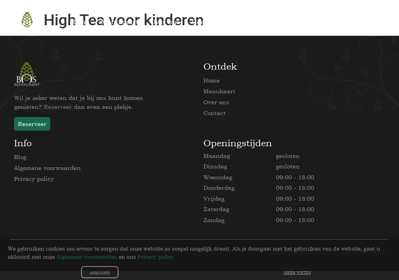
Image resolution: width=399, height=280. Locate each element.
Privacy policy (34, 178)
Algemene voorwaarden (47, 168)
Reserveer (58, 106)
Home (211, 80)
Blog (20, 157)
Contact (214, 113)
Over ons (216, 102)
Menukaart (219, 91)
